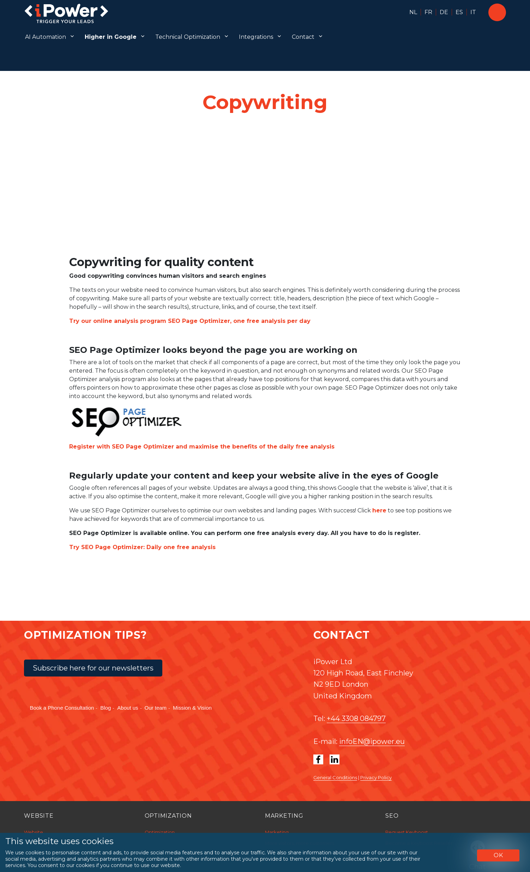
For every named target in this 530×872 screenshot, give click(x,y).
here (379, 510)
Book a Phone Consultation (62, 708)
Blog (105, 708)
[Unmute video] (265, 185)
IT (473, 12)
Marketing (277, 832)
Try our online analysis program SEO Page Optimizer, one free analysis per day (190, 321)
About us (127, 708)
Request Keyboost (406, 832)
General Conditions (335, 777)
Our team (156, 708)
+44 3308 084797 (356, 718)
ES (459, 12)
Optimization (160, 832)
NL (413, 12)
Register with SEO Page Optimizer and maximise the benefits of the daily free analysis (202, 446)
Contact (303, 37)
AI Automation (45, 37)
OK (498, 855)
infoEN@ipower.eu (372, 741)
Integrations (256, 37)
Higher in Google (111, 37)
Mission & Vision (192, 708)
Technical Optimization (187, 37)
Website (33, 832)
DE (444, 12)
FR (428, 12)
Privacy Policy (376, 777)
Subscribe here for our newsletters (93, 668)
